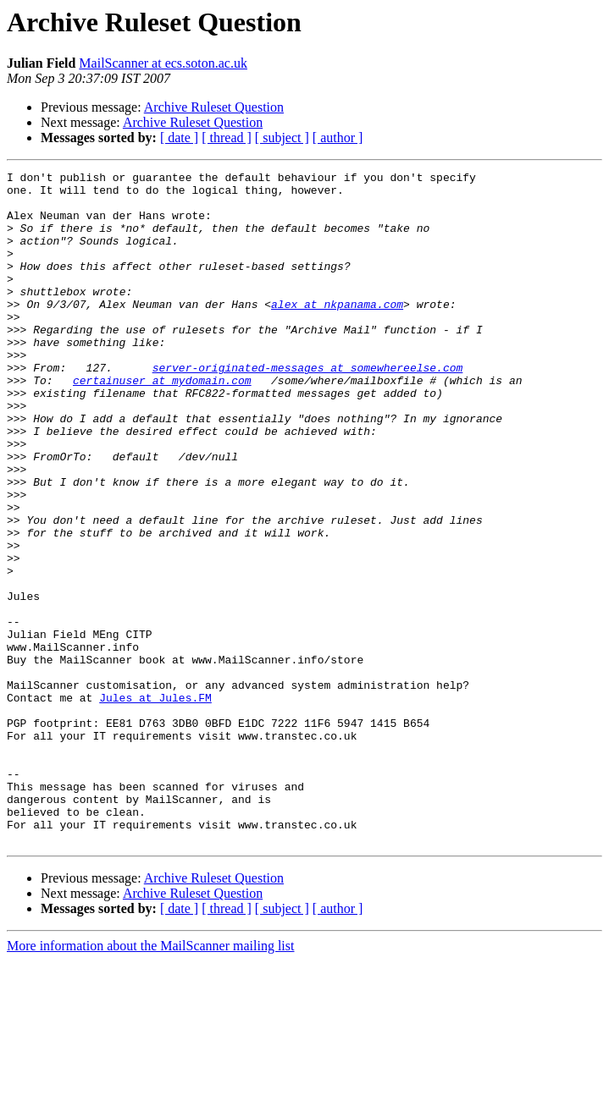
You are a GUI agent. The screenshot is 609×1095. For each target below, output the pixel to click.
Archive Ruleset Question (214, 107)
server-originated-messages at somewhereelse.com (307, 407)
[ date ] (179, 137)
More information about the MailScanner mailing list (150, 1080)
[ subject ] (282, 137)
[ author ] (338, 137)
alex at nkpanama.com (337, 331)
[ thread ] (227, 137)
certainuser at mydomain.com (162, 423)
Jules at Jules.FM (155, 804)
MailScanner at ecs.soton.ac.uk (163, 63)
